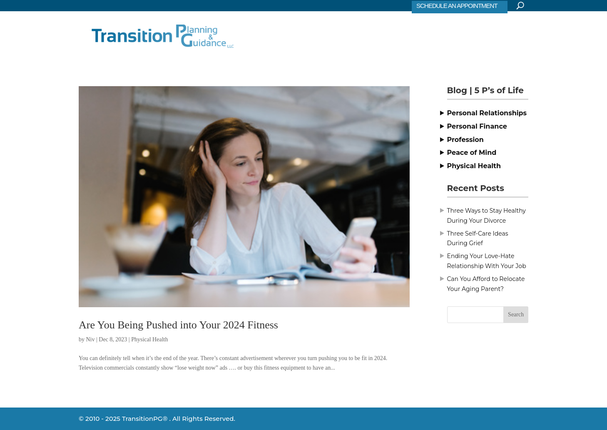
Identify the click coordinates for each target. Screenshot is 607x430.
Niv (90, 339)
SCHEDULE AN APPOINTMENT (457, 5)
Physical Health (149, 339)
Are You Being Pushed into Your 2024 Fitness (178, 325)
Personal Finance (477, 126)
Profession (465, 140)
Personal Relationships (487, 113)
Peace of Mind (472, 153)
